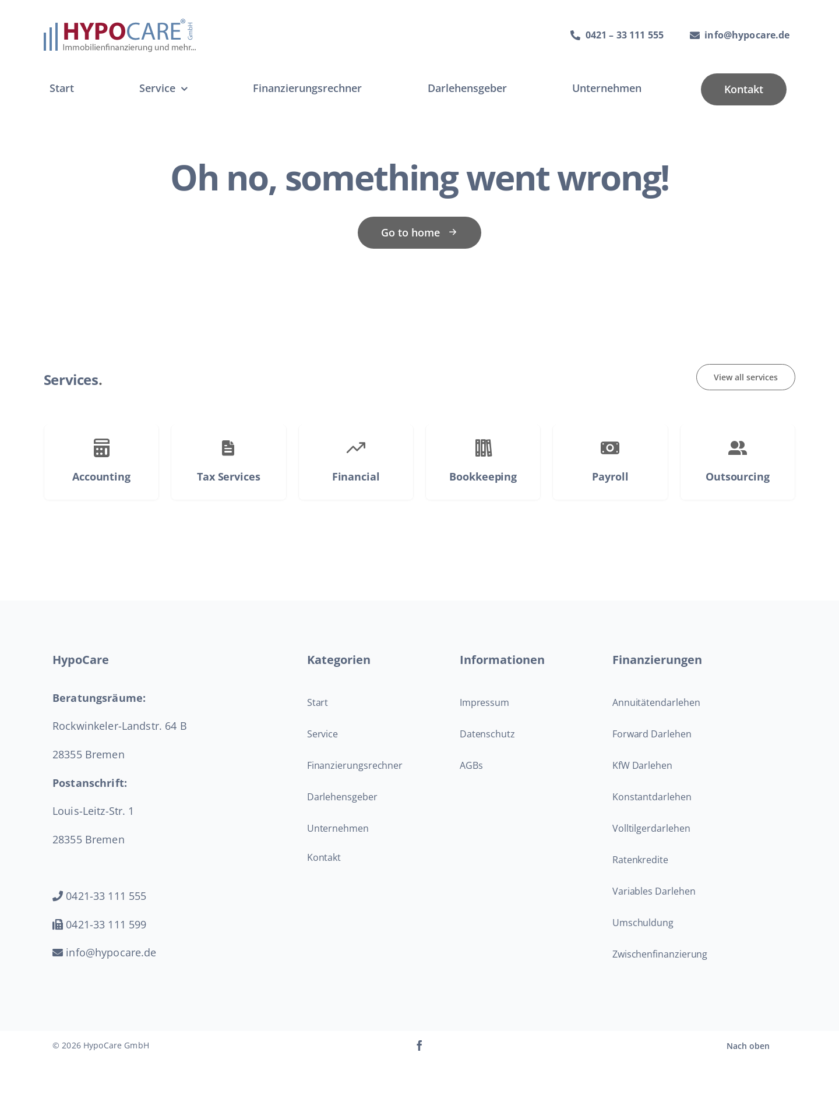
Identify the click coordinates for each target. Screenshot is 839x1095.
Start (318, 702)
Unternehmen (338, 828)
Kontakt (324, 857)
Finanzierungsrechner (355, 765)
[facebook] (419, 1045)
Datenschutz (487, 733)
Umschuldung (643, 922)
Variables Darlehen (654, 891)
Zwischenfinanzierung (659, 954)
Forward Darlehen (652, 733)
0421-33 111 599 (99, 924)
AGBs (471, 765)
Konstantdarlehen (652, 796)
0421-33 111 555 (99, 896)
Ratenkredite (640, 859)
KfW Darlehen (642, 765)
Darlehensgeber (342, 796)
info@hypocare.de (104, 952)
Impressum (484, 702)
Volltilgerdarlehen (651, 828)
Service (322, 733)
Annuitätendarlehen (656, 702)
